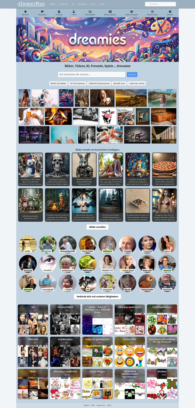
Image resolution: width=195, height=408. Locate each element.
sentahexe (107, 289)
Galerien (63, 4)
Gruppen (82, 4)
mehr (102, 4)
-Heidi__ (27, 251)
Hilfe (93, 405)
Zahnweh (28, 289)
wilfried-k (107, 251)
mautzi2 (167, 270)
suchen (132, 74)
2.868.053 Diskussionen (99, 83)
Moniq (127, 289)
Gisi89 (69, 289)
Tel (87, 289)
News (109, 405)
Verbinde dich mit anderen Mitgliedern (97, 296)
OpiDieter (167, 289)
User (93, 4)
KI (73, 4)
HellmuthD (87, 270)
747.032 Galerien (77, 83)
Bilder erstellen (97, 227)
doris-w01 (147, 270)
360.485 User (119, 83)
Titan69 (127, 251)
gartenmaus (67, 270)
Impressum (101, 405)
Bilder (53, 4)
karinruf (148, 251)
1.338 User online (136, 83)
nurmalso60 (47, 289)
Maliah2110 (107, 270)
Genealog (28, 270)
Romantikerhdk (67, 251)
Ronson (47, 251)
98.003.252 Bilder (58, 83)
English (86, 405)
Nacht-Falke (87, 251)
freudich (48, 270)
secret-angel (128, 270)
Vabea (167, 251)
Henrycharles (147, 289)
